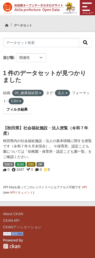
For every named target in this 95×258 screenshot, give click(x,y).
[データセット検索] (41, 42)
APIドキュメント (21, 192)
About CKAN (13, 214)
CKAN (11, 246)
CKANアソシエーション (22, 227)
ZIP (40, 164)
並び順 (8, 58)
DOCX (8, 164)
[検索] (85, 42)
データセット (23, 25)
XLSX (20, 164)
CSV (31, 164)
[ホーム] (7, 25)
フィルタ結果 (17, 109)
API (84, 187)
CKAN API (11, 220)
